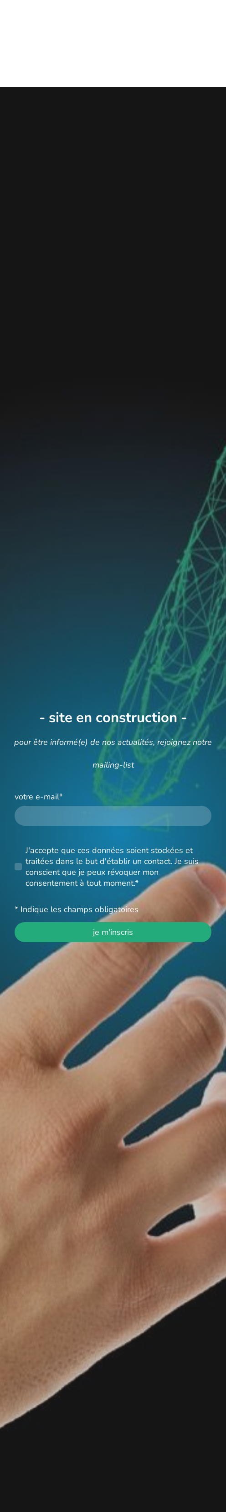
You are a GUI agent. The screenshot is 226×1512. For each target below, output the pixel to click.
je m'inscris (113, 932)
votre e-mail (39, 796)
